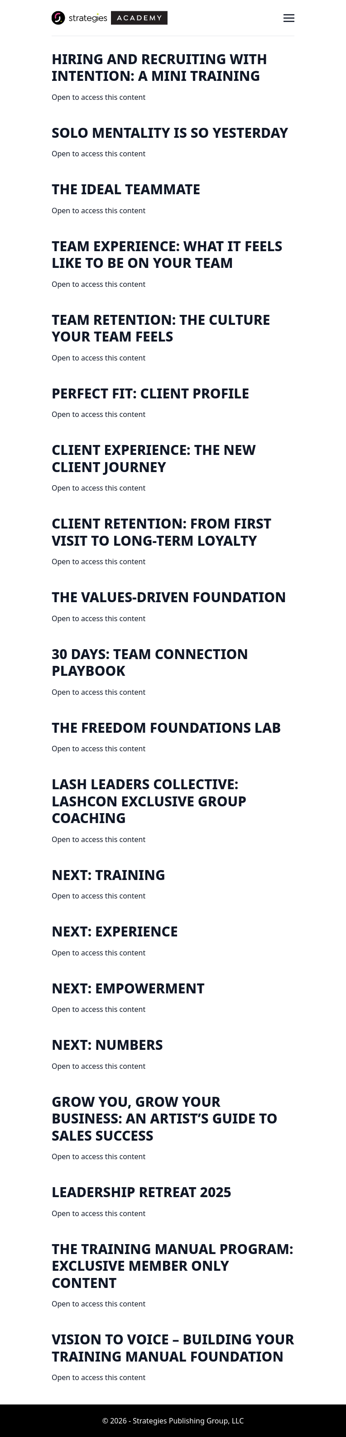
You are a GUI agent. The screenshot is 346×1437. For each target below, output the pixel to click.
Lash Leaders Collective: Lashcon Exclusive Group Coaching (149, 801)
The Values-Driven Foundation (169, 597)
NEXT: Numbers (107, 1044)
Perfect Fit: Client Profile (150, 393)
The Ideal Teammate (126, 189)
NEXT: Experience (115, 931)
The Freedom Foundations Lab (166, 727)
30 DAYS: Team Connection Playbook (150, 662)
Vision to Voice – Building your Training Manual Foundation (173, 1348)
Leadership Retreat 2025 (141, 1192)
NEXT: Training (108, 875)
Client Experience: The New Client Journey (154, 458)
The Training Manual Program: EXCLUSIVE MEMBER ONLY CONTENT (172, 1266)
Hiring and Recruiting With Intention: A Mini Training (159, 67)
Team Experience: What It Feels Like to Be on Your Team (167, 254)
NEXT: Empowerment (128, 988)
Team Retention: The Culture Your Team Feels (161, 328)
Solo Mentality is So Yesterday (170, 132)
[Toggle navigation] (289, 18)
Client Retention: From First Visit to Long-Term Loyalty (161, 532)
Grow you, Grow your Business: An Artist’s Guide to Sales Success (165, 1118)
